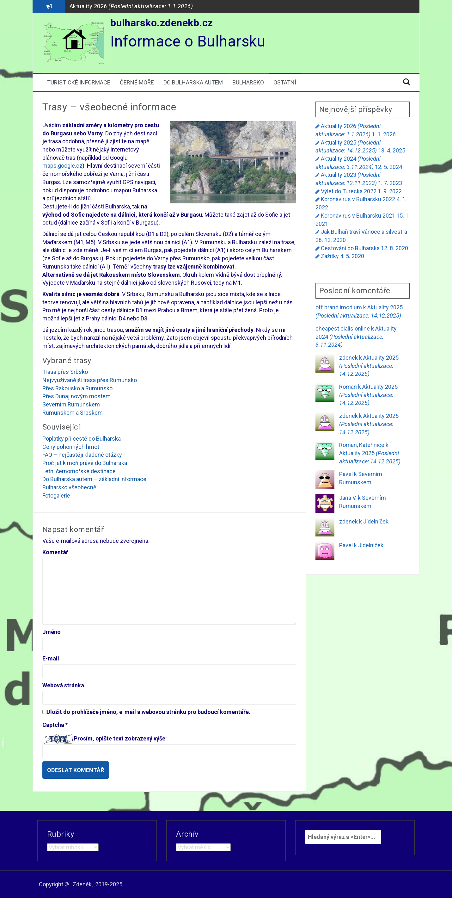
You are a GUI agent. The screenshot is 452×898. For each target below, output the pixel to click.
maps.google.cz (62, 165)
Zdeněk (82, 884)
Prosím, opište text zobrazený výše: (120, 738)
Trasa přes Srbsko (65, 371)
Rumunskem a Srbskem (72, 412)
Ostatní (284, 82)
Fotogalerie (56, 495)
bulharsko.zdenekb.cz (161, 23)
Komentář (55, 552)
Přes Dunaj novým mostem (76, 396)
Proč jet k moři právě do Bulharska (84, 463)
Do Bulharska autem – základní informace (94, 479)
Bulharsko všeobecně (69, 487)
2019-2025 (108, 884)
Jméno (51, 632)
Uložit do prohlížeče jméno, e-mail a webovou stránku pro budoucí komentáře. (148, 712)
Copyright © (54, 884)
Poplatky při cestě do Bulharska (81, 438)
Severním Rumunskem (71, 404)
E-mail (50, 658)
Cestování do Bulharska (350, 248)
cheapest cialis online (342, 328)
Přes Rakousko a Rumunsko (77, 388)
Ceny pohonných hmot (70, 446)
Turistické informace (78, 82)
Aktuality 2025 (369, 365)
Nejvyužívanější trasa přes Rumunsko (89, 380)
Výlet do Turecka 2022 (348, 191)
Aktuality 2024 (356, 336)
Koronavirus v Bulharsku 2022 (358, 199)
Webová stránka (63, 685)
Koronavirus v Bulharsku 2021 (358, 215)
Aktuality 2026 (131, 6)
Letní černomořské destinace (79, 471)
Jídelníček (375, 521)
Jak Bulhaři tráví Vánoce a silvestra (364, 231)
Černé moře (137, 82)
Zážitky (330, 256)
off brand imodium (338, 307)
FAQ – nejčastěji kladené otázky (82, 454)
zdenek (348, 357)
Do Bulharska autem (193, 82)
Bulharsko (248, 82)
